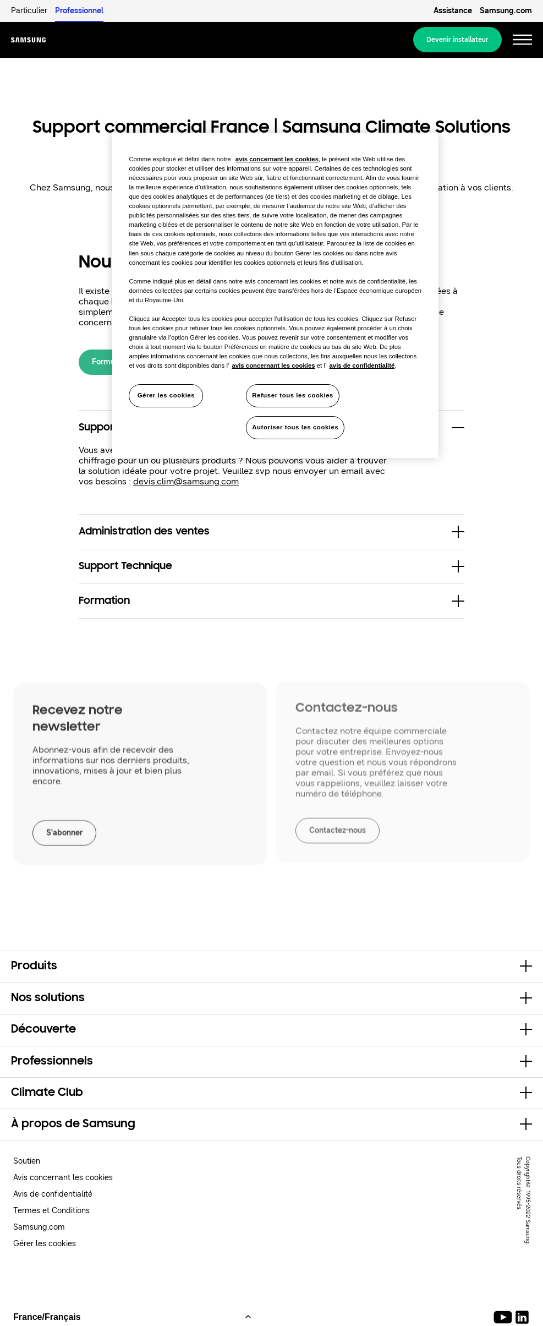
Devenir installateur (457, 39)
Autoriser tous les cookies (295, 427)
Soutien (26, 1161)
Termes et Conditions (51, 1210)
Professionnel (79, 10)
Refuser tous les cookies (292, 395)
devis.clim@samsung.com (186, 481)
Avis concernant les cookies (63, 1177)
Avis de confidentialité (52, 1194)
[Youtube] (504, 1317)
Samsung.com (506, 10)
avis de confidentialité (362, 365)
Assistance (453, 10)
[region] (275, 295)
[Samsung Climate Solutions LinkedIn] (522, 1317)
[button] (271, 531)
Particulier (29, 10)
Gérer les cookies (44, 1243)
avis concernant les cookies (277, 159)
